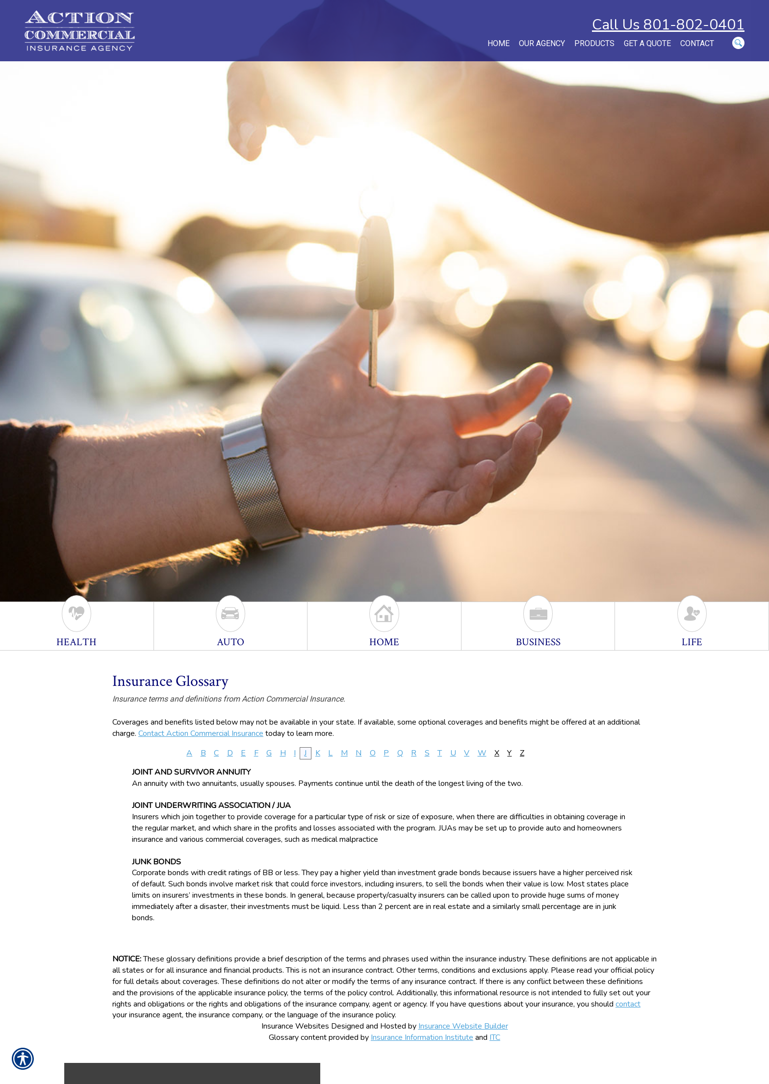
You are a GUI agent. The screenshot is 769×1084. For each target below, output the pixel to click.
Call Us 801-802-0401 (668, 25)
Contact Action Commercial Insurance (200, 733)
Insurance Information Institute (422, 1037)
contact (628, 1004)
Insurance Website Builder (463, 1026)
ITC (494, 1037)
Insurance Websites (295, 1026)
